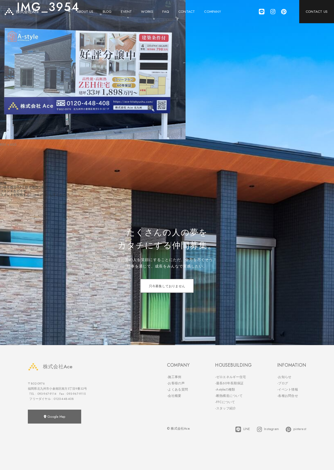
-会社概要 (174, 395)
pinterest (296, 429)
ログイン (42, 195)
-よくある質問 (177, 389)
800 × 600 (8, 144)
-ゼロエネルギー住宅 (230, 377)
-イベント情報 (287, 389)
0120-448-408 (64, 399)
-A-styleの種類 (225, 389)
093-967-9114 (46, 394)
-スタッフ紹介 (225, 408)
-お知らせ (284, 377)
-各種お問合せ (287, 395)
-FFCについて (225, 402)
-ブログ (282, 383)
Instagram (268, 429)
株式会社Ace (50, 366)
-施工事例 (174, 377)
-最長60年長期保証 (229, 383)
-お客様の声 (176, 383)
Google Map (54, 416)
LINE (242, 429)
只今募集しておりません (167, 286)
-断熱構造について (229, 395)
